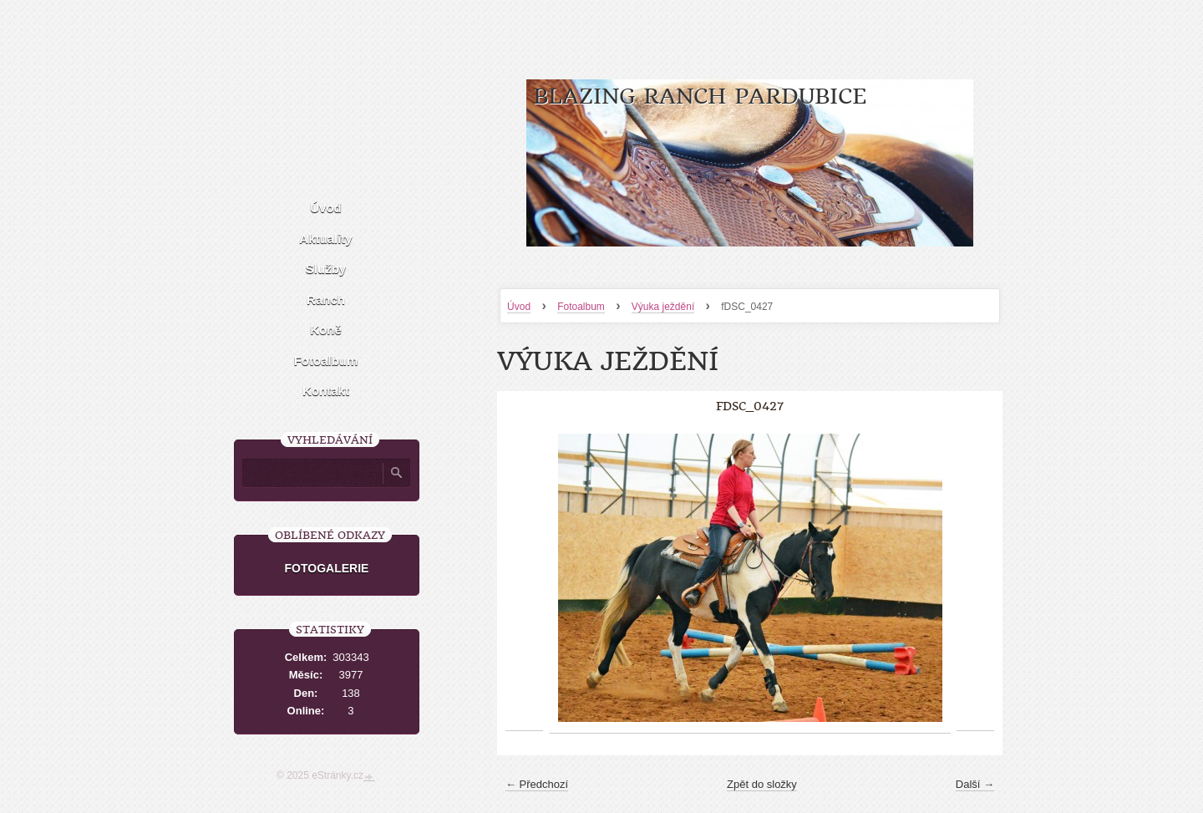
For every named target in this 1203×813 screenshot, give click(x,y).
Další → (975, 784)
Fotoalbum (581, 306)
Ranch (326, 299)
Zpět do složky (762, 784)
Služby (326, 269)
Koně (326, 330)
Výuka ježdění (663, 306)
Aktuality (325, 238)
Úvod (518, 306)
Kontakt (325, 391)
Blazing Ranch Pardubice (699, 96)
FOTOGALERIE (327, 568)
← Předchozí (536, 784)
